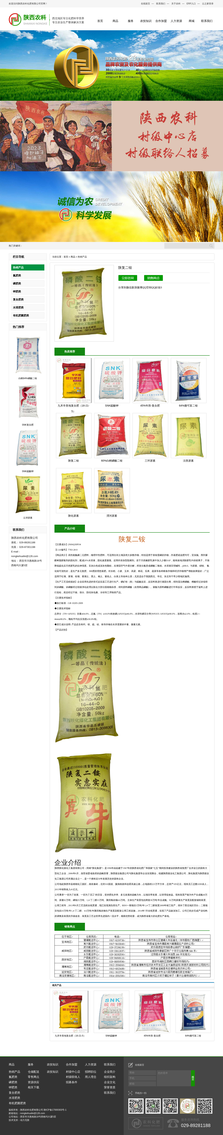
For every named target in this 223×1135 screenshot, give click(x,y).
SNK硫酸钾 (28, 471)
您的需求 (176, 1078)
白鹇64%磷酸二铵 (27, 378)
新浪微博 (137, 287)
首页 (100, 20)
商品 (115, 20)
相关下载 (33, 1087)
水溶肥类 (18, 307)
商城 (191, 20)
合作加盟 (161, 20)
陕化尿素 (73, 515)
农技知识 (146, 20)
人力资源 (176, 20)
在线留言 (145, 3)
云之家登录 (207, 3)
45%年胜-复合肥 (150, 405)
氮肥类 (17, 275)
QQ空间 (146, 287)
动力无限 (24, 1120)
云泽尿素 (27, 517)
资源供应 (33, 1082)
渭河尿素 (111, 515)
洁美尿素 (188, 460)
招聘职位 (90, 1071)
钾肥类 (17, 291)
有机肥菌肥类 (21, 315)
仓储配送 (33, 1071)
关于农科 (176, 3)
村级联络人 (73, 1076)
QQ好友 (156, 287)
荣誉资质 (109, 1087)
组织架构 (109, 1076)
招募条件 (71, 1082)
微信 (129, 287)
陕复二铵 (73, 460)
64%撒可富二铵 (188, 405)
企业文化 (109, 1082)
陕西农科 (34, 17)
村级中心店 (73, 1071)
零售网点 (33, 1076)
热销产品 (18, 267)
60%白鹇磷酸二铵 (111, 460)
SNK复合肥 (28, 424)
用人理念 (90, 1076)
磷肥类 (17, 283)
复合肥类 (18, 299)
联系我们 (160, 3)
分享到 (122, 287)
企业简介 (109, 1071)
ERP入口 (191, 3)
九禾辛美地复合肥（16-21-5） (70, 1035)
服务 (130, 20)
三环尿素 (150, 460)
